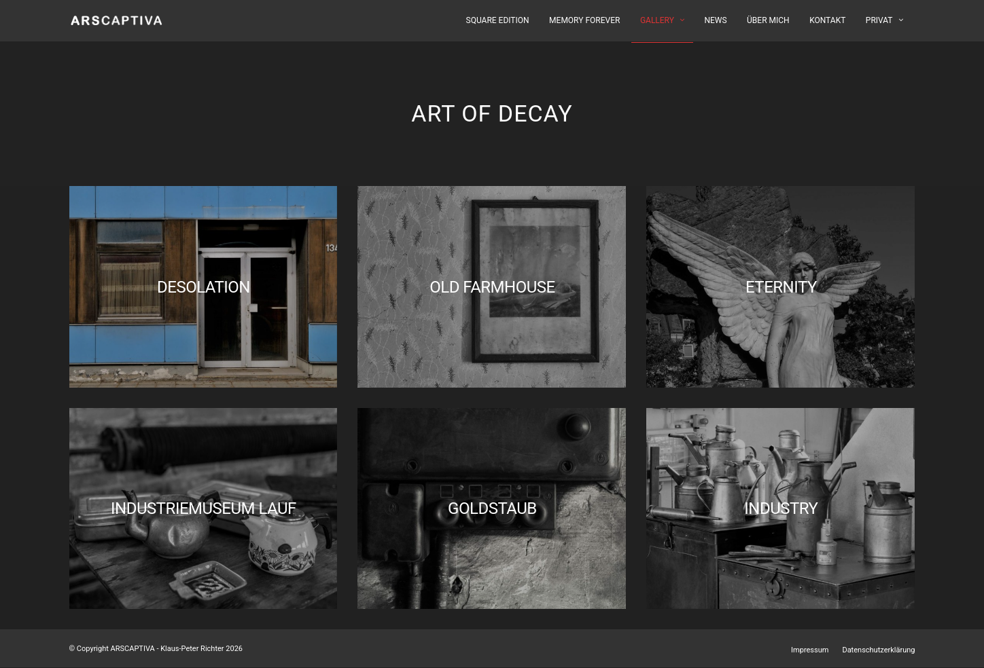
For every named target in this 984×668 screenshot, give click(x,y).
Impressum (809, 650)
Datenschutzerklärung (878, 650)
